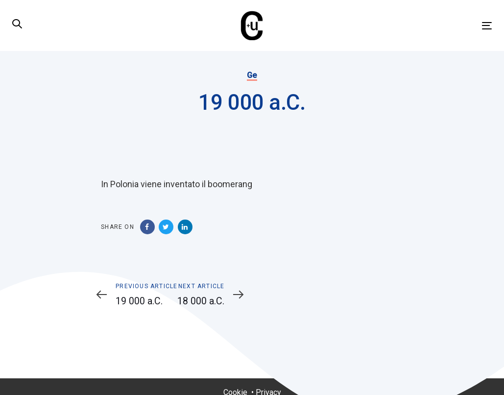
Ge (252, 75)
